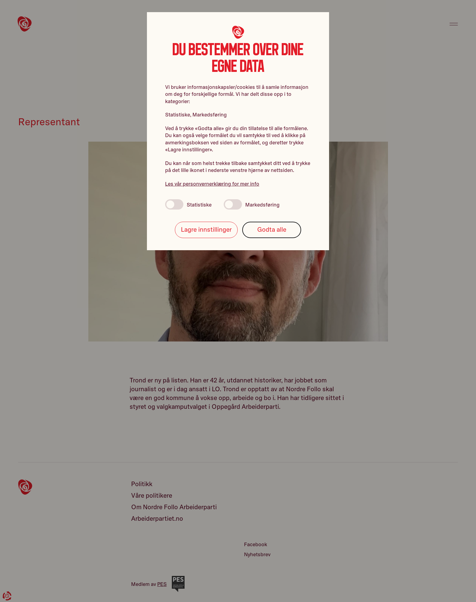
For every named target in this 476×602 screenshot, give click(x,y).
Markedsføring (252, 204)
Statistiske (188, 204)
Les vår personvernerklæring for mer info (212, 183)
